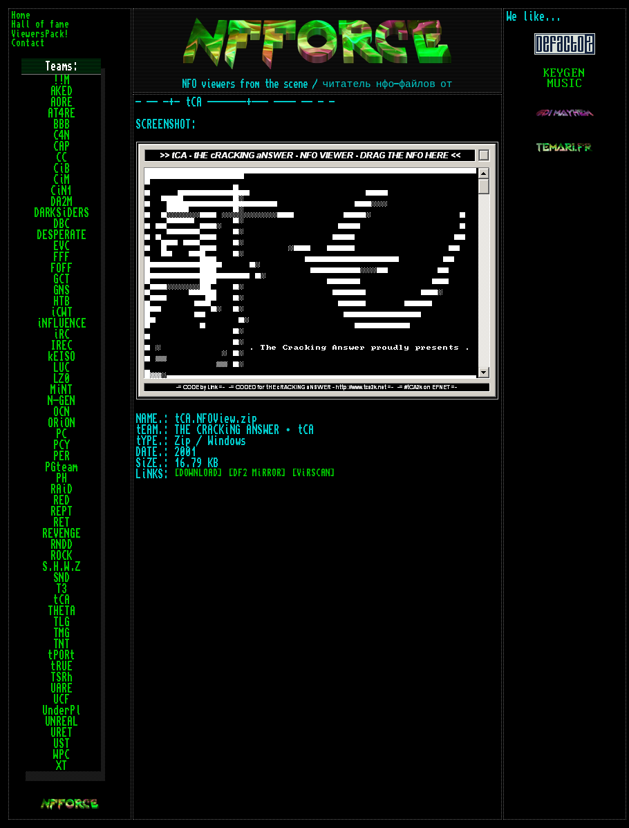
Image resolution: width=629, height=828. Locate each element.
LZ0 (61, 378)
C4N (61, 135)
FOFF (61, 268)
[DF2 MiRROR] (257, 473)
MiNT (61, 389)
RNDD (61, 544)
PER (61, 456)
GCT (61, 279)
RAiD (61, 489)
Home (20, 15)
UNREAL (61, 721)
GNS (61, 290)
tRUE (61, 666)
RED (61, 500)
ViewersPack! (40, 34)
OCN (61, 411)
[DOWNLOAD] (198, 473)
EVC (61, 246)
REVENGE (61, 533)
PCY (61, 445)
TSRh (61, 677)
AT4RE (61, 113)
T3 (61, 588)
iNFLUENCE (61, 323)
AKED (61, 91)
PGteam (61, 467)
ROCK (61, 555)
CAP (61, 146)
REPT (61, 511)
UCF (61, 699)
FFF (61, 257)
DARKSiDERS (61, 212)
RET (61, 522)
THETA (61, 611)
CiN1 (61, 190)
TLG (61, 622)
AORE (61, 102)
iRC (61, 334)
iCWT (61, 312)
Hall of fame (40, 24)
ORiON (61, 423)
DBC (61, 223)
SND (61, 577)
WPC (61, 754)
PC (61, 434)
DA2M (61, 201)
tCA (61, 599)
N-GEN (61, 400)
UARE (61, 688)
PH (61, 478)
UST (61, 743)
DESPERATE (61, 235)
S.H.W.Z (61, 566)
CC (61, 157)
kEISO (61, 356)
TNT (61, 644)
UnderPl (61, 710)
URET (61, 732)
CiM (61, 179)
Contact (28, 43)
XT (61, 765)
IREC (61, 345)
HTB (61, 301)
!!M (61, 80)
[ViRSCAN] (313, 473)
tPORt (61, 655)
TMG (61, 633)
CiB (61, 168)
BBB (61, 124)
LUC (61, 367)
